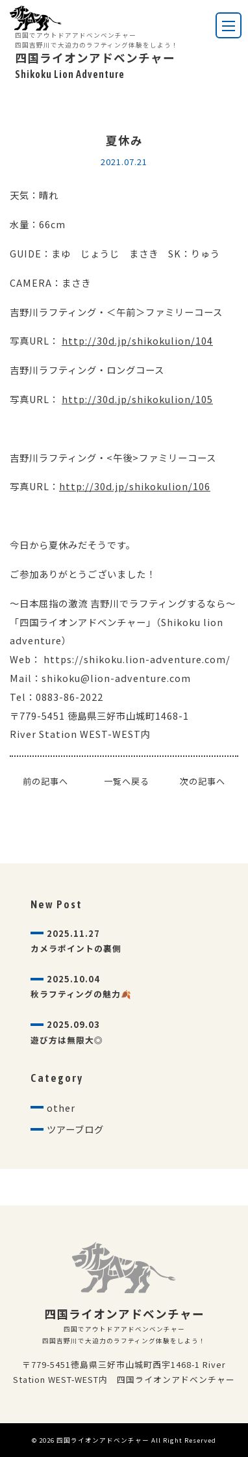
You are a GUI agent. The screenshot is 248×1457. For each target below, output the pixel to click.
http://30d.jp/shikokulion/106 (134, 486)
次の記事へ (202, 781)
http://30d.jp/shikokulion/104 (137, 340)
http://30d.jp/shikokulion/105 (137, 399)
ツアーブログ (75, 1129)
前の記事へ (45, 781)
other (61, 1107)
